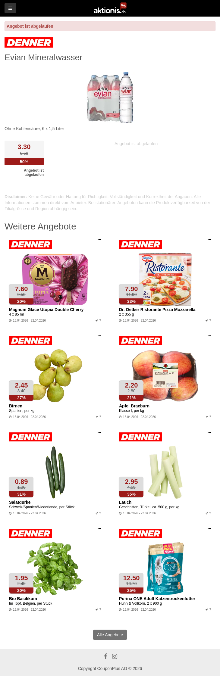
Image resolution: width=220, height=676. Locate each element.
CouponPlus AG (112, 668)
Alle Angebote (110, 634)
